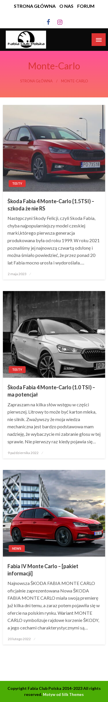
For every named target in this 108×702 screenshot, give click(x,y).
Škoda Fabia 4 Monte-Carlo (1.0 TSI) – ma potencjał (51, 391)
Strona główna (36, 81)
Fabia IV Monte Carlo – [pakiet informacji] (42, 570)
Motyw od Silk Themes (63, 694)
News (16, 548)
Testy (17, 183)
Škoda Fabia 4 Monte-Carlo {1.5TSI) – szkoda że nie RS (50, 205)
